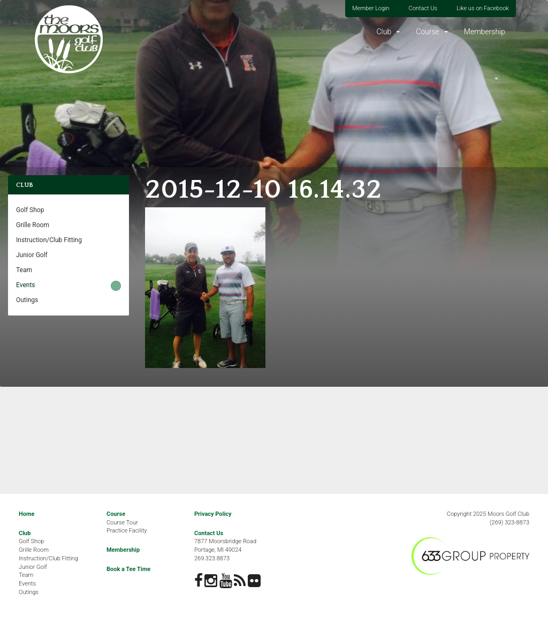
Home (26, 514)
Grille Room (32, 225)
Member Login (371, 8)
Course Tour (122, 522)
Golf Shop (30, 210)
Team (24, 270)
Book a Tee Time (128, 569)
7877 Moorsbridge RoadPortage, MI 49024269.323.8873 (225, 549)
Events (25, 285)
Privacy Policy (213, 514)
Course (427, 31)
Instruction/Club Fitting (49, 240)
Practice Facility (126, 530)
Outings (27, 300)
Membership (484, 31)
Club (383, 31)
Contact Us (423, 8)
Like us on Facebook (482, 8)
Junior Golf (32, 255)
